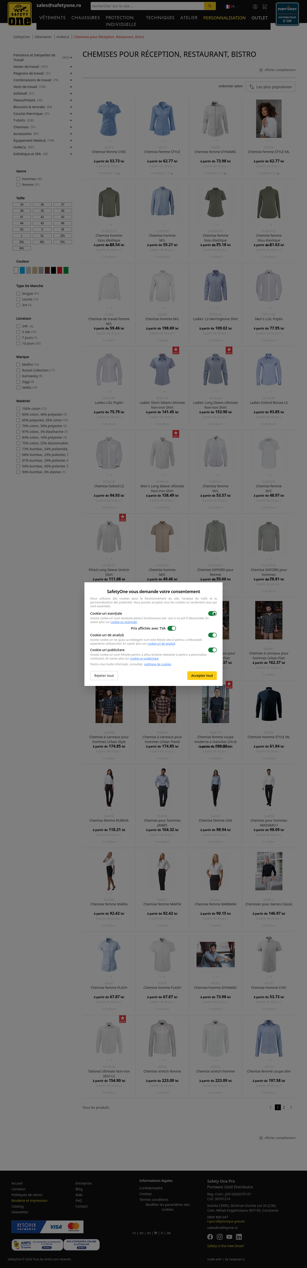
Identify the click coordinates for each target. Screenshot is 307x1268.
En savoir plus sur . (149, 644)
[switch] (212, 613)
